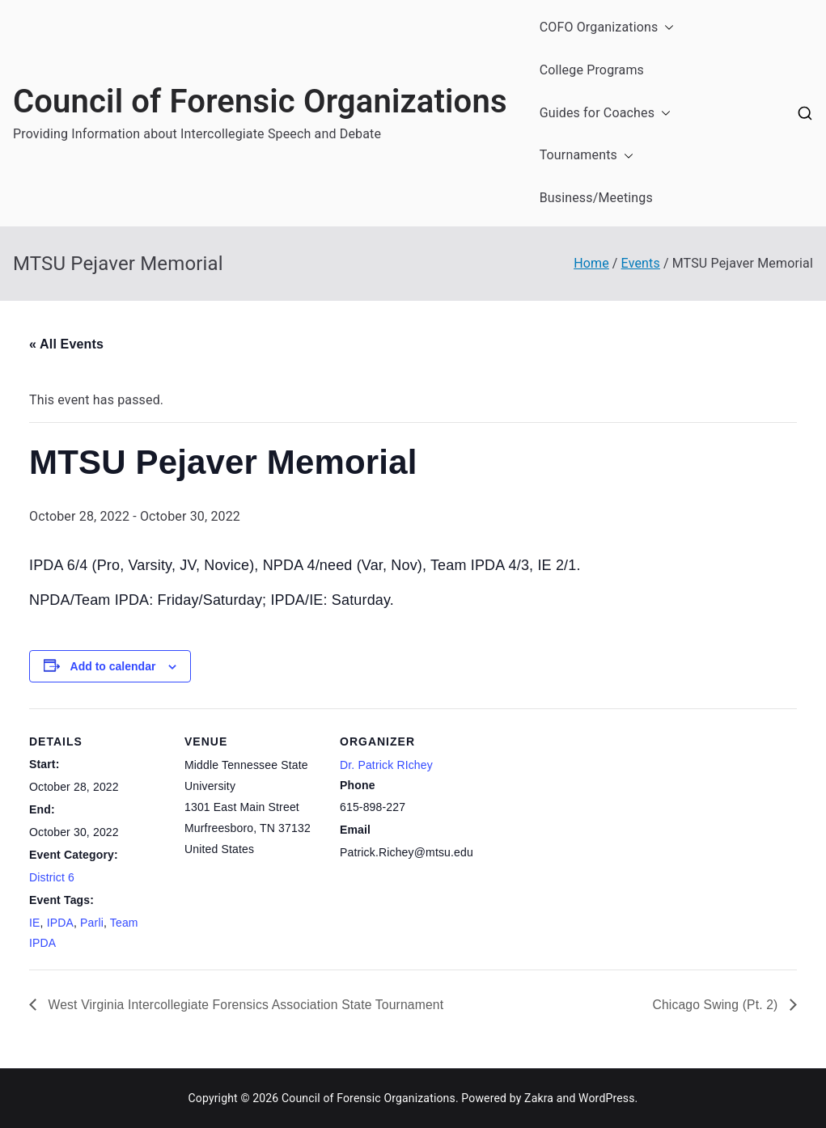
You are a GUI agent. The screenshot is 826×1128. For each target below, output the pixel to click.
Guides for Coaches (605, 113)
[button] (666, 28)
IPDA (60, 922)
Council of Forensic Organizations (260, 101)
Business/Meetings (596, 197)
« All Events (66, 344)
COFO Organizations (607, 28)
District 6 (51, 877)
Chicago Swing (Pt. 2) (716, 1004)
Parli (92, 922)
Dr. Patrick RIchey (386, 764)
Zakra (538, 1098)
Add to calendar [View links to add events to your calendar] (113, 666)
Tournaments (586, 155)
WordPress (606, 1098)
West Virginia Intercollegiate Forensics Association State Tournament (247, 1004)
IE (34, 922)
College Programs (592, 70)
